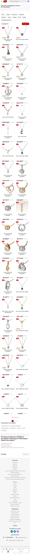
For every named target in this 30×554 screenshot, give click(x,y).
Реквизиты (15, 467)
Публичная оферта (15, 472)
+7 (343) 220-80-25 (9, 537)
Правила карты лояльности (15, 521)
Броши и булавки (15, 494)
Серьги (15, 484)
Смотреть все (25, 454)
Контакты (15, 469)
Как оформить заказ (15, 511)
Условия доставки (15, 514)
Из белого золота (5, 426)
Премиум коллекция (15, 506)
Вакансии (15, 465)
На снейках (4, 430)
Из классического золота (15, 426)
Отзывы (15, 525)
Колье (15, 492)
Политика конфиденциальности (15, 474)
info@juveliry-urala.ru (22, 537)
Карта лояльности (15, 517)
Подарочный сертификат (15, 519)
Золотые (19, 428)
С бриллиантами (5, 428)
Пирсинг (15, 496)
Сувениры (15, 501)
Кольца (15, 485)
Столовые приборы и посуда (15, 502)
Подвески (15, 491)
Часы (15, 499)
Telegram (15, 531)
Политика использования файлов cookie (15, 479)
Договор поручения (15, 475)
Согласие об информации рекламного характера (15, 477)
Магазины (15, 464)
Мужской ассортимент (15, 497)
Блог (15, 522)
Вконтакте (11, 531)
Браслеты (15, 489)
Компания (15, 460)
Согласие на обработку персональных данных (15, 470)
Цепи (15, 487)
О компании (15, 462)
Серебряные (12, 428)
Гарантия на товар (15, 516)
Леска (23, 428)
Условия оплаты (15, 512)
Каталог (15, 482)
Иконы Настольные (15, 504)
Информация (15, 509)
